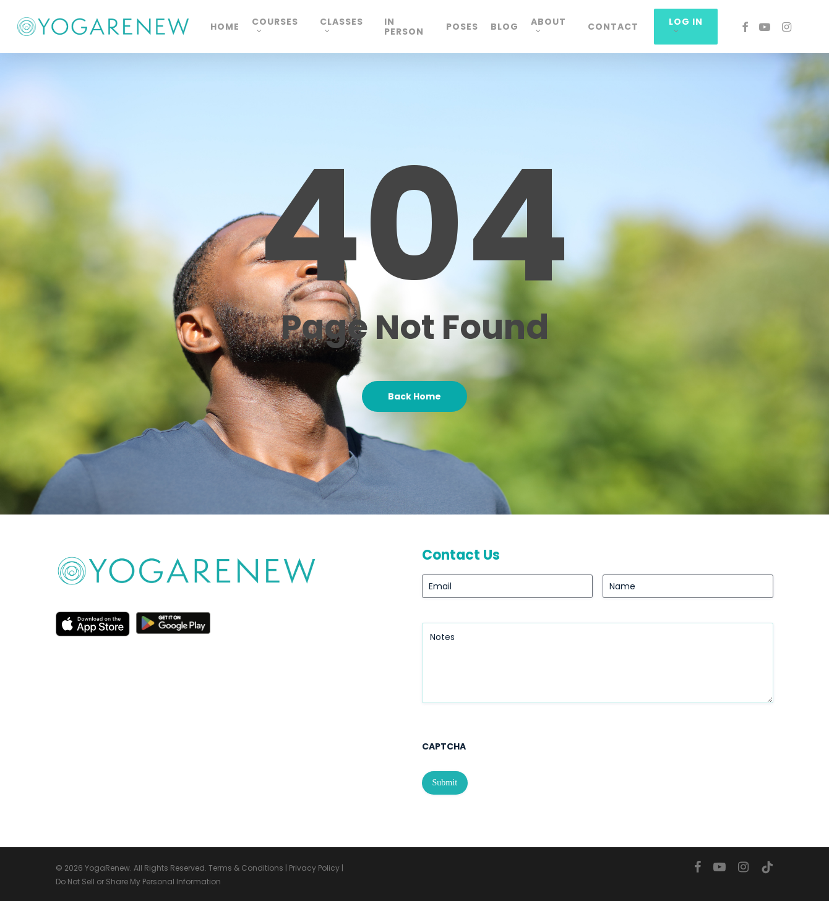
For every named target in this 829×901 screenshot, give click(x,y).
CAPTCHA (444, 746)
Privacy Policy (314, 868)
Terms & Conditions (245, 868)
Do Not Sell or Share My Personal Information (138, 881)
